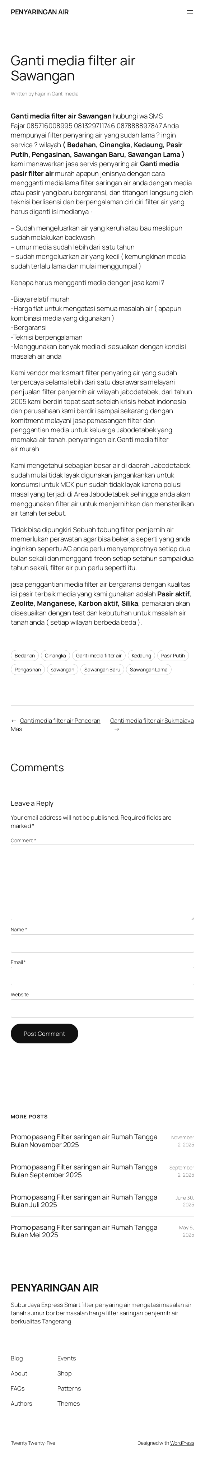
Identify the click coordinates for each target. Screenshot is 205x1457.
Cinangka (55, 655)
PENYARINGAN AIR (40, 12)
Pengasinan (28, 669)
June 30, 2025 (185, 1201)
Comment (23, 840)
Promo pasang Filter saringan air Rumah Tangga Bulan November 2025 (84, 1141)
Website (20, 994)
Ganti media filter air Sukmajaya (152, 720)
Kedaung (141, 655)
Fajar (40, 93)
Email (18, 962)
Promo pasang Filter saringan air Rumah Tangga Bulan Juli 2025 (84, 1201)
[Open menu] (190, 12)
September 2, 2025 (181, 1171)
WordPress (182, 1442)
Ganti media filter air (99, 655)
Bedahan (25, 655)
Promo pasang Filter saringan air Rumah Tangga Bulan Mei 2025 (84, 1231)
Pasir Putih (173, 655)
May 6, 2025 (186, 1231)
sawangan (62, 669)
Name (19, 929)
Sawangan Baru (102, 669)
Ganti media (65, 93)
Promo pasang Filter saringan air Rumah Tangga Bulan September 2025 (84, 1171)
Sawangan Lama (149, 669)
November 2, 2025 (182, 1141)
